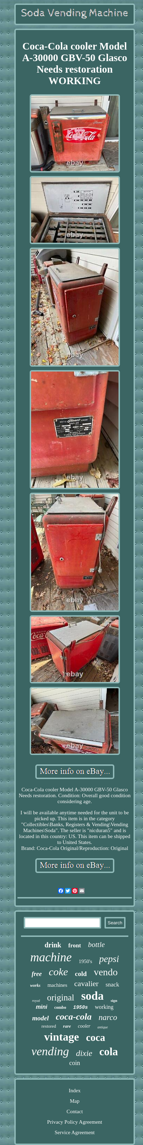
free (36, 973)
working (104, 1007)
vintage (61, 1036)
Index (74, 1090)
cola (108, 1051)
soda (92, 996)
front (74, 945)
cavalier (86, 983)
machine (51, 957)
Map (75, 1101)
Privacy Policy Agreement (74, 1122)
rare (67, 1026)
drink (52, 945)
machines (57, 985)
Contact (74, 1111)
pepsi (109, 959)
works (35, 985)
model (40, 1018)
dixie (84, 1053)
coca (95, 1037)
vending (50, 1051)
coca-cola (74, 1017)
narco (108, 1017)
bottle (96, 944)
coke (58, 971)
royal (36, 1000)
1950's (85, 961)
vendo (105, 972)
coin (74, 1062)
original (60, 997)
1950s (80, 1007)
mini (41, 1007)
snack (112, 984)
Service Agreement (75, 1132)
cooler (84, 1026)
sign (113, 1000)
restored (48, 1026)
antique (103, 1027)
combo (60, 1007)
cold (81, 973)
